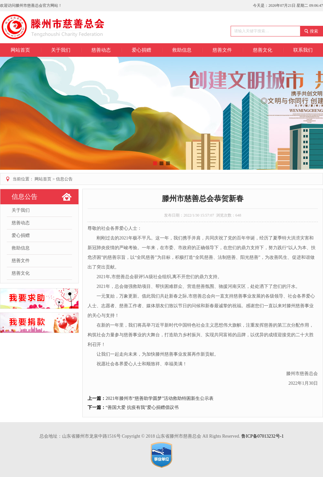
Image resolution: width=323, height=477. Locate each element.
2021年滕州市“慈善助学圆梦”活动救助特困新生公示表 (160, 398)
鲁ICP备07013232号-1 (262, 436)
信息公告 (64, 179)
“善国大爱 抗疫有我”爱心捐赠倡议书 (142, 407)
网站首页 (20, 50)
